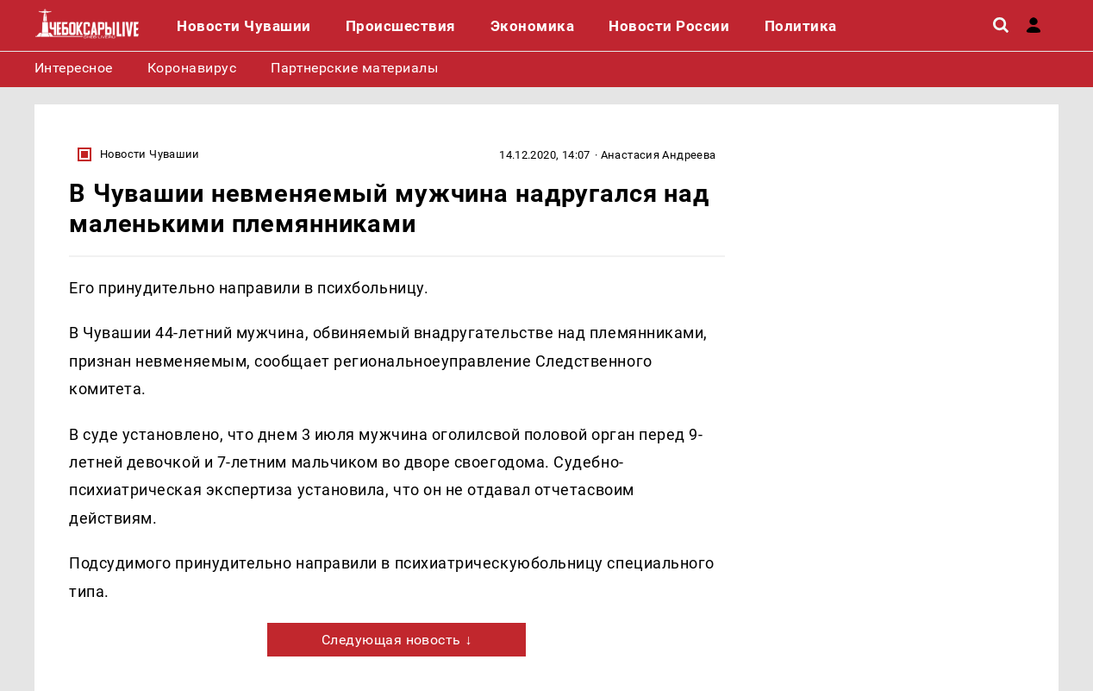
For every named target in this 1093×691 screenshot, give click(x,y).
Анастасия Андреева (658, 154)
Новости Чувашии (150, 154)
